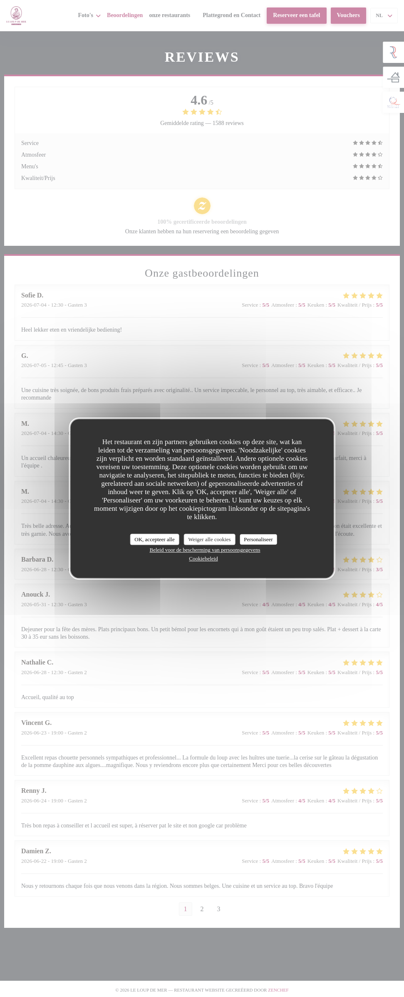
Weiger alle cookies (209, 539)
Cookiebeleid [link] (203, 558)
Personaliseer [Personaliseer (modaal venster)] (258, 539)
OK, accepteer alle (154, 539)
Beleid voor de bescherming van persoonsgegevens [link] (204, 550)
